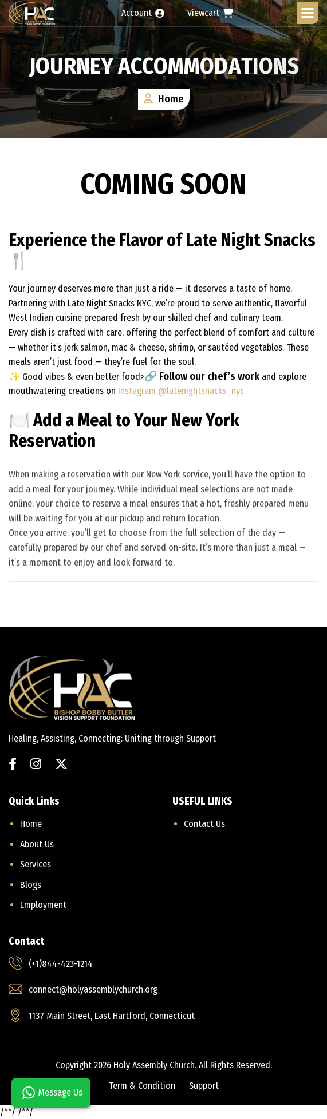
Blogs (30, 884)
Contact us (204, 823)
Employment (43, 904)
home (31, 823)
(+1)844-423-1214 (61, 963)
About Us (37, 844)
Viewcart (210, 12)
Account (142, 12)
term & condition (142, 1085)
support (204, 1085)
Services (35, 864)
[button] (307, 13)
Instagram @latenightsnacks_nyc (180, 392)
